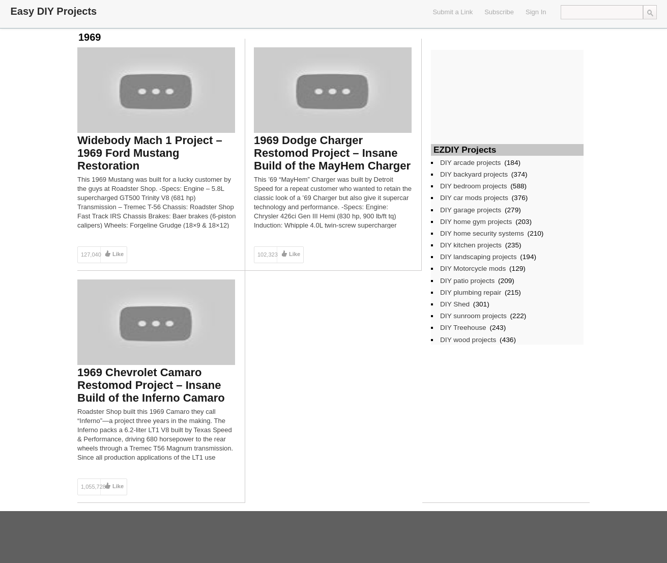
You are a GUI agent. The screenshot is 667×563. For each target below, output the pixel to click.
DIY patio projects (467, 281)
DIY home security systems (482, 233)
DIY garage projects (470, 210)
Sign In (536, 12)
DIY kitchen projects (471, 245)
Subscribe (499, 12)
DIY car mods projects (474, 198)
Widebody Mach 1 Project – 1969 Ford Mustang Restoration (149, 153)
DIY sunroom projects (473, 316)
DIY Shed (455, 304)
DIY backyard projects (474, 174)
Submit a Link (452, 12)
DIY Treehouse (463, 327)
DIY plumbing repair (470, 292)
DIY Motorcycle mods (473, 268)
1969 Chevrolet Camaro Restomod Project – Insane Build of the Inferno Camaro (151, 385)
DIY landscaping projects (478, 257)
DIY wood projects (468, 340)
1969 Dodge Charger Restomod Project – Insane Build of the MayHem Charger (332, 153)
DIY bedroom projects (473, 186)
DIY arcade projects (470, 162)
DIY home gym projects (476, 222)
